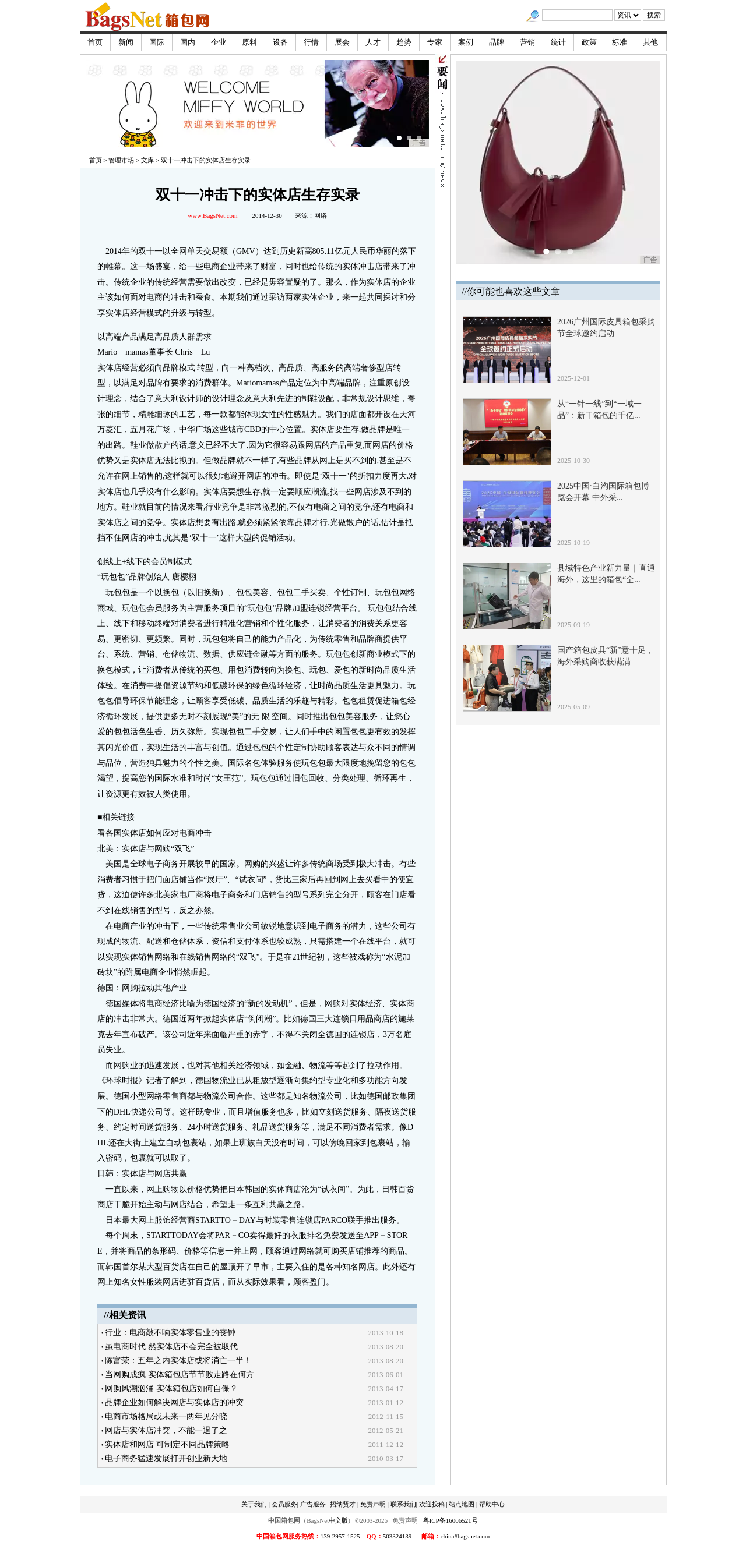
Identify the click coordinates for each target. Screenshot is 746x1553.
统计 (558, 42)
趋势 (403, 42)
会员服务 (284, 1504)
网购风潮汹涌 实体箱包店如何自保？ (171, 1388)
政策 (589, 42)
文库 (147, 160)
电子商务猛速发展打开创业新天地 (166, 1458)
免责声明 (373, 1504)
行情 (311, 42)
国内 (187, 42)
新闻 (125, 42)
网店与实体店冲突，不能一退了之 (166, 1430)
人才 (373, 42)
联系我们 (403, 1504)
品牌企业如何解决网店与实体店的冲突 (174, 1402)
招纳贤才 (343, 1504)
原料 (249, 42)
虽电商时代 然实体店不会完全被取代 (171, 1346)
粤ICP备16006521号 (450, 1520)
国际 (156, 42)
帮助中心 (492, 1504)
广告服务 (313, 1504)
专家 (434, 42)
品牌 (496, 42)
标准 (619, 42)
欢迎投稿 (432, 1504)
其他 (650, 42)
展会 (342, 42)
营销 (527, 42)
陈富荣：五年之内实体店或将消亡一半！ (178, 1360)
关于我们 (254, 1504)
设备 (280, 42)
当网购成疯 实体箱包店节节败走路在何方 (179, 1374)
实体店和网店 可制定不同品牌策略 (167, 1444)
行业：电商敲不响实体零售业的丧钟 (170, 1332)
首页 (95, 42)
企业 (218, 42)
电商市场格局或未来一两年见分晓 (166, 1416)
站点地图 (461, 1504)
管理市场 (121, 160)
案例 (465, 42)
